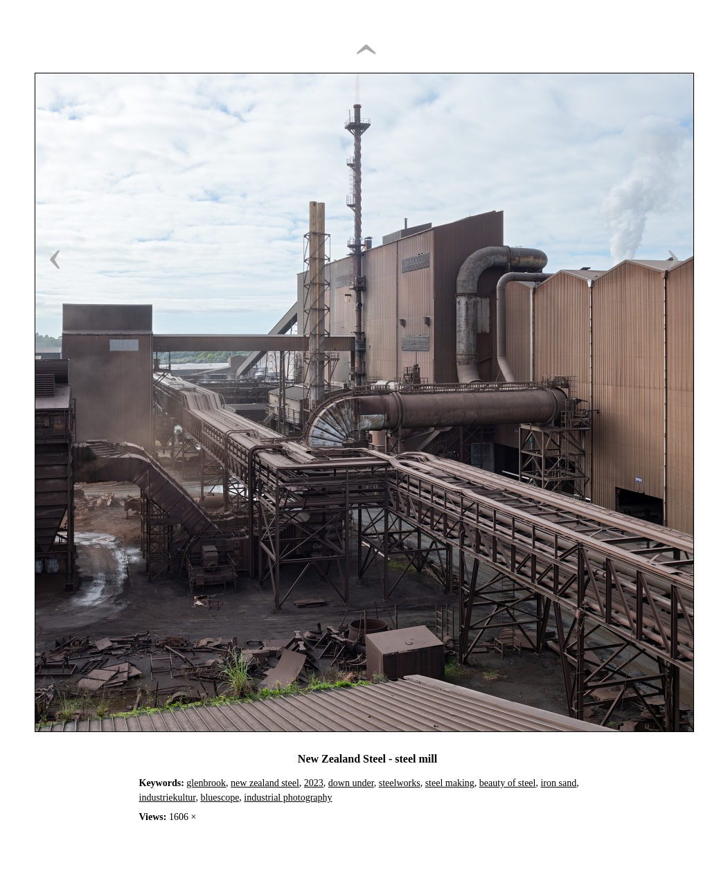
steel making (449, 783)
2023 (313, 783)
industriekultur (167, 797)
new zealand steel (265, 783)
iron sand (558, 783)
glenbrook (206, 783)
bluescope (219, 797)
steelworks (399, 783)
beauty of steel (507, 783)
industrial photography (288, 797)
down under (351, 783)
